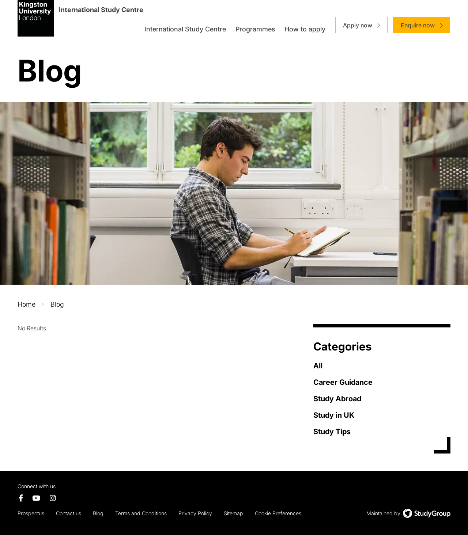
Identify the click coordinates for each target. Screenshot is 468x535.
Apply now (357, 25)
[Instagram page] (53, 498)
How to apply (304, 29)
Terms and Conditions (141, 513)
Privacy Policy (195, 513)
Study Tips (332, 431)
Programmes (255, 29)
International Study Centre (185, 29)
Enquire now (418, 25)
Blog (98, 513)
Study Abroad (337, 398)
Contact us (68, 513)
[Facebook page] (21, 498)
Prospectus (31, 513)
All (317, 365)
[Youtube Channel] (36, 498)
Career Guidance (343, 382)
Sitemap (233, 513)
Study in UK (333, 415)
